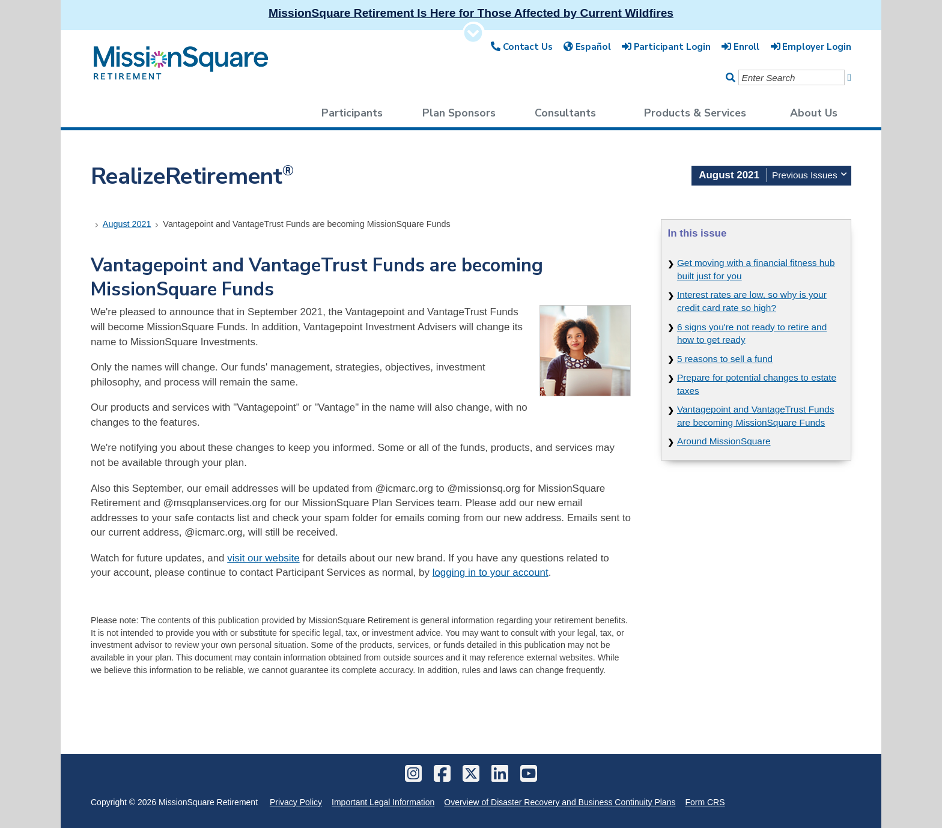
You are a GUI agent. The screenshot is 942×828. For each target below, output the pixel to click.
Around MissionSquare (724, 441)
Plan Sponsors (459, 113)
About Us (813, 113)
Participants (352, 113)
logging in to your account (490, 572)
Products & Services (695, 113)
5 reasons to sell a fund (725, 359)
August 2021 (127, 224)
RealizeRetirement (192, 176)
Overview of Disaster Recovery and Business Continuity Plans (559, 802)
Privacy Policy (296, 802)
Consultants (565, 113)
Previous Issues (809, 174)
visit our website (263, 558)
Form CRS (705, 802)
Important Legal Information (383, 802)
